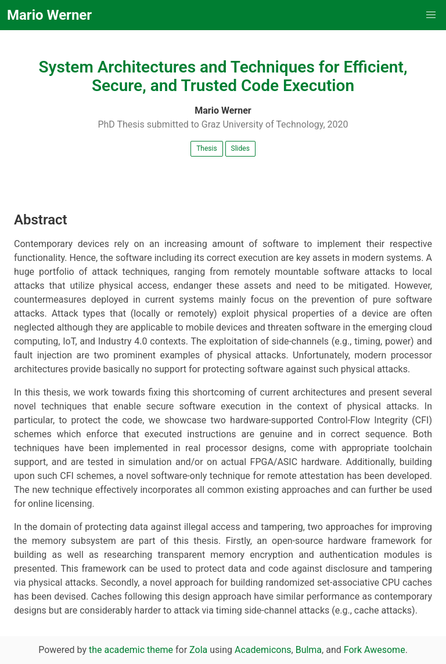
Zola (198, 649)
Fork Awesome (374, 649)
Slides (240, 148)
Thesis (206, 148)
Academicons (263, 649)
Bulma (309, 649)
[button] (431, 15)
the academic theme (131, 649)
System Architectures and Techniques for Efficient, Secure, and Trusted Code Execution (223, 76)
